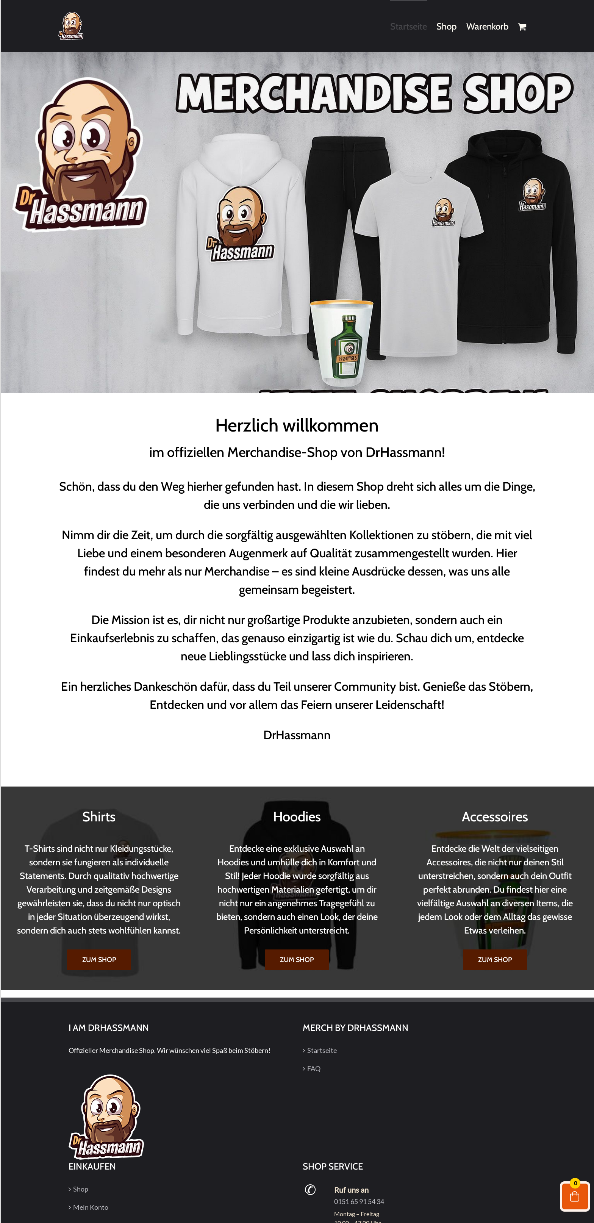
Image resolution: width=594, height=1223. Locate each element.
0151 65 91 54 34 (359, 1201)
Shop (80, 1189)
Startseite (322, 1050)
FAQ (313, 1068)
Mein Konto (90, 1207)
